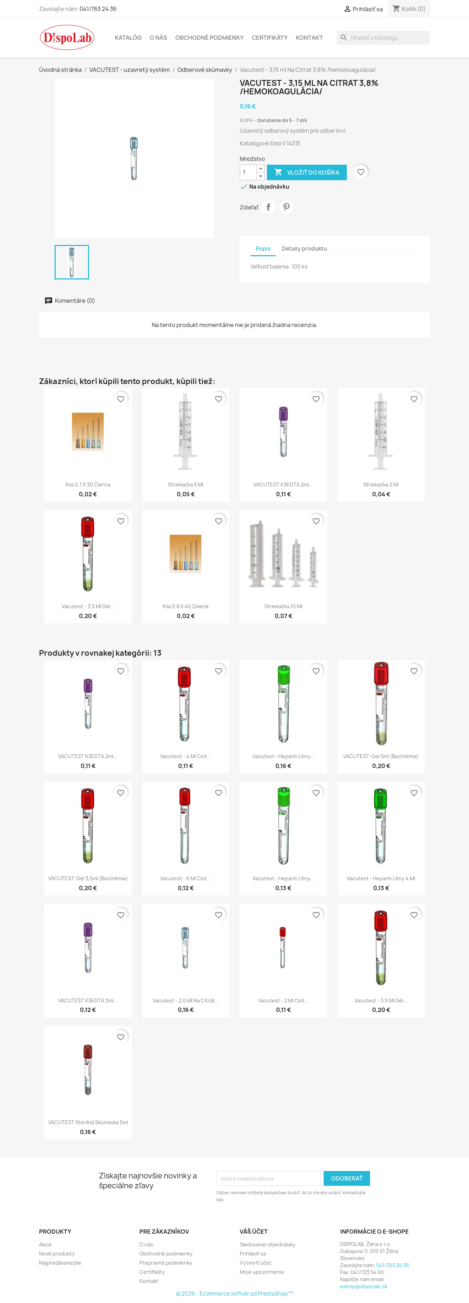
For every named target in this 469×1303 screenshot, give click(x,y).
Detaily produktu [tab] (304, 248)
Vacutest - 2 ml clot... (283, 1000)
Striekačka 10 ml (283, 606)
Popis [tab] (263, 248)
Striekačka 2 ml (381, 484)
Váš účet (254, 1231)
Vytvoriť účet (255, 1262)
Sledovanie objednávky (267, 1244)
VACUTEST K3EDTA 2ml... (283, 484)
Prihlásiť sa (253, 1253)
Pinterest (286, 207)
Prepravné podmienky (165, 1262)
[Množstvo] (248, 172)
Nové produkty (57, 1253)
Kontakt (309, 38)
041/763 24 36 (98, 9)
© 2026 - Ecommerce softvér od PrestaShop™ (234, 1293)
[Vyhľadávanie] (383, 38)
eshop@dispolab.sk (363, 1286)
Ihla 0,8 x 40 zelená (185, 606)
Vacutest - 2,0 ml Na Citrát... (185, 1000)
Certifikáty (270, 38)
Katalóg (128, 38)
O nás (158, 38)
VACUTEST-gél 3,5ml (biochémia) (88, 878)
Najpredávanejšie (60, 1262)
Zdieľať (268, 207)
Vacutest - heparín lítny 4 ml (381, 878)
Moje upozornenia (262, 1272)
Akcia (45, 1244)
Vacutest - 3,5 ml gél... (88, 606)
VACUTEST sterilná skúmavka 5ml (88, 1122)
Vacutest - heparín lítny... (283, 756)
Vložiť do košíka (306, 172)
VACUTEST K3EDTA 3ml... (88, 1000)
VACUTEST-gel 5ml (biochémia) (381, 756)
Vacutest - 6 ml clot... (185, 878)
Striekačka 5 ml (185, 484)
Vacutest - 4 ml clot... (185, 756)
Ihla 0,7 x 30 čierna (87, 484)
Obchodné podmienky (209, 38)
